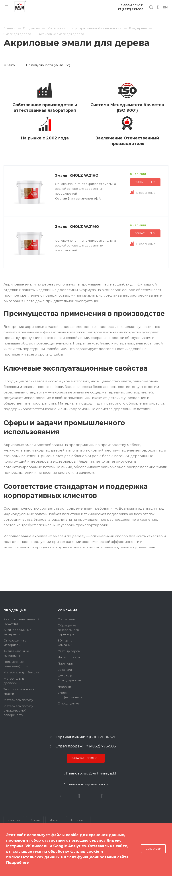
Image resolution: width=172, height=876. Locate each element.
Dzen (102, 796)
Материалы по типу (18, 700)
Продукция (15, 610)
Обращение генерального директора (68, 630)
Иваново (14, 820)
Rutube (79, 796)
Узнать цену (145, 182)
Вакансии (65, 669)
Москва (54, 820)
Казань (34, 820)
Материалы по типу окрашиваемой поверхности (18, 710)
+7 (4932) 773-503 (130, 9)
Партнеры (65, 663)
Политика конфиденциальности (86, 784)
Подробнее (17, 862)
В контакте (60, 796)
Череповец (78, 820)
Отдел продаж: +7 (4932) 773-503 (85, 746)
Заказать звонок (86, 758)
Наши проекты (69, 657)
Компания (67, 610)
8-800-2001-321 (132, 5)
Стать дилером (69, 651)
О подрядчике (68, 703)
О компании (67, 619)
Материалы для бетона (21, 672)
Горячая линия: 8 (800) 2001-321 (85, 737)
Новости (64, 686)
